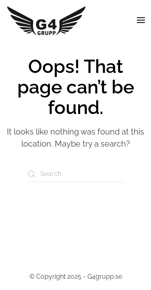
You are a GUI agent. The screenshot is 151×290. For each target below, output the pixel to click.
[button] (141, 20)
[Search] (75, 174)
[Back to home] (46, 20)
